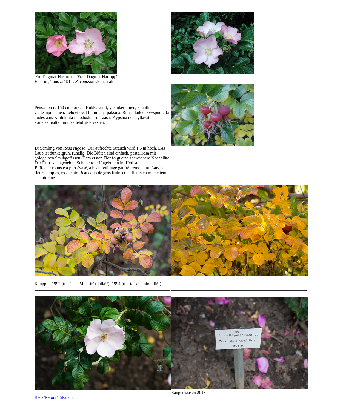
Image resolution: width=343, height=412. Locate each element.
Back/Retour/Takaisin (54, 397)
